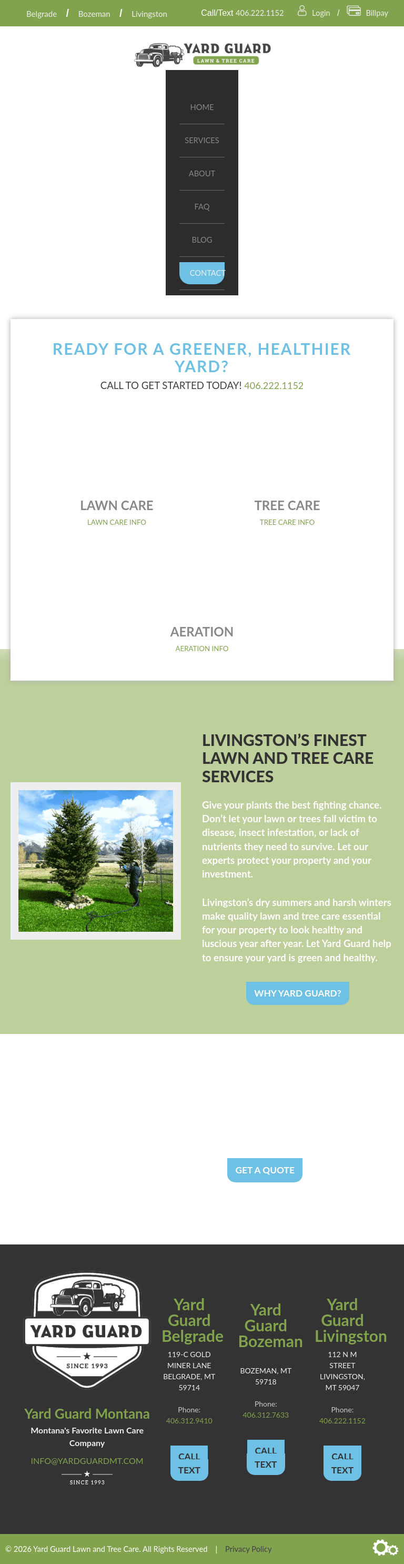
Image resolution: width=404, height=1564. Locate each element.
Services (202, 140)
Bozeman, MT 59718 (265, 1374)
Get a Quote (265, 1169)
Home (202, 107)
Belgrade (43, 13)
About (202, 173)
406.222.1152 (253, 12)
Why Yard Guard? (297, 992)
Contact (207, 272)
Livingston (155, 13)
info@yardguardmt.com (87, 1461)
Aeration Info (201, 648)
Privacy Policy (248, 1548)
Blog (202, 239)
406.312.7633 (266, 1414)
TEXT (189, 1469)
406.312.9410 (189, 1420)
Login (311, 12)
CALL (189, 1455)
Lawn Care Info (116, 522)
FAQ (202, 206)
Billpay (366, 12)
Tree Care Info (287, 522)
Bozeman (98, 13)
